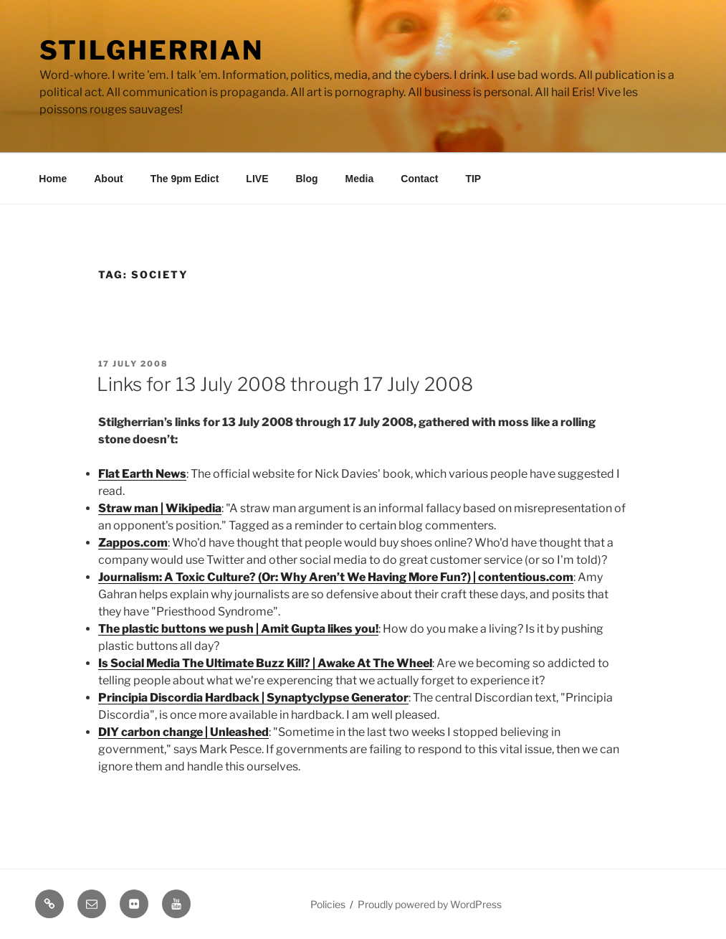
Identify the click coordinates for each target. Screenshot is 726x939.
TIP (473, 178)
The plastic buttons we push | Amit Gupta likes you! (238, 629)
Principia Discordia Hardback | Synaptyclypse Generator (253, 697)
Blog (306, 178)
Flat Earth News (142, 474)
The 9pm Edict (185, 178)
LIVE (257, 178)
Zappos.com (133, 542)
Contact (419, 178)
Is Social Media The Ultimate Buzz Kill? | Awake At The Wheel (265, 663)
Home (53, 178)
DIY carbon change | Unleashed (183, 732)
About (108, 178)
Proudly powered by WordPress (430, 904)
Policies (327, 904)
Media (359, 178)
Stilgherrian (151, 50)
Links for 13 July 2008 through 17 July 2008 (285, 384)
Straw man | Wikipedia (159, 508)
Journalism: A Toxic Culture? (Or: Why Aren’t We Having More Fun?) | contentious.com (335, 577)
